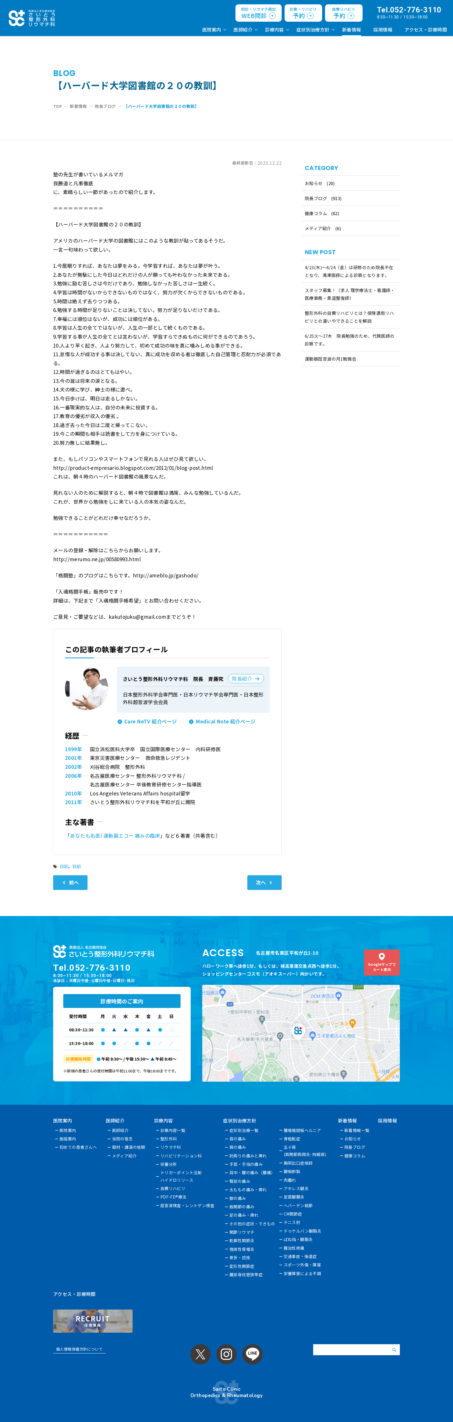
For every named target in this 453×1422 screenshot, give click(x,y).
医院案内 (211, 29)
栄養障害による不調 (302, 1273)
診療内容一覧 (172, 1130)
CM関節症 (293, 1214)
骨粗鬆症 (292, 1139)
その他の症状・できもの (253, 1224)
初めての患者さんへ (78, 1147)
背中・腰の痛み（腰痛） (253, 1172)
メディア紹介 (318, 228)
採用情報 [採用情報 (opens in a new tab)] (382, 29)
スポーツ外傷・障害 (302, 1265)
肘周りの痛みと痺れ (248, 1156)
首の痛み (238, 1139)
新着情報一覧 (357, 1130)
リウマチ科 (170, 1147)
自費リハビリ (172, 1188)
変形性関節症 (242, 1266)
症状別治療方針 (313, 29)
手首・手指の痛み (246, 1164)
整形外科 (168, 1139)
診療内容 (274, 29)
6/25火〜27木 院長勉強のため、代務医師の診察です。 (350, 340)
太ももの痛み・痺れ (248, 1189)
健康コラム (316, 213)
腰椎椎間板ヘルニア (302, 1130)
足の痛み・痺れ (244, 1215)
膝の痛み (238, 1198)
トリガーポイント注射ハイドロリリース (181, 1176)
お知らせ (314, 183)
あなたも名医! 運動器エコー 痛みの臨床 (115, 835)
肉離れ (290, 1180)
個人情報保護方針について (79, 1349)
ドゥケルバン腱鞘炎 (303, 1231)
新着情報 (351, 29)
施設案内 (68, 1139)
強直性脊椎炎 (242, 1249)
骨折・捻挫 (240, 1257)
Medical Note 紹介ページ (225, 721)
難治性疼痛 (294, 1248)
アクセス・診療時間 (425, 29)
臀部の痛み (240, 1181)
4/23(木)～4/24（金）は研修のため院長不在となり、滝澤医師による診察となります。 (349, 271)
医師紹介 (243, 29)
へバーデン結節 (298, 1205)
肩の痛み (238, 1147)
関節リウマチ (242, 1232)
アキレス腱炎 (296, 1188)
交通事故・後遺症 (300, 1256)
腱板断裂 (292, 1171)
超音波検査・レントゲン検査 (187, 1205)
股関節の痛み (242, 1206)
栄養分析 (168, 1164)
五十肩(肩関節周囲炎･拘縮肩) (305, 1150)
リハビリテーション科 (181, 1156)
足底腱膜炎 (294, 1197)
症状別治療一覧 (244, 1130)
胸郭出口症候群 (298, 1163)
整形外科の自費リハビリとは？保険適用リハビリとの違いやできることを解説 (349, 317)
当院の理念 (122, 1139)
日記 (64, 866)
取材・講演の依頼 (128, 1147)
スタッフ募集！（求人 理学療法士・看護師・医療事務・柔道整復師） (350, 294)
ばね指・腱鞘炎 (298, 1239)
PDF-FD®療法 (173, 1197)
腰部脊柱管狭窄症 (246, 1274)
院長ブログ (316, 198)
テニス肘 (292, 1222)
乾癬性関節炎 (242, 1240)
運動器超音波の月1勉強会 (330, 359)
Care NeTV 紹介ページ (150, 721)
